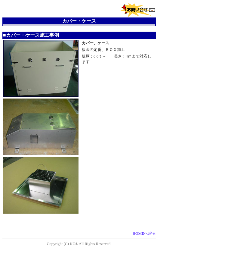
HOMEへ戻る (144, 233)
